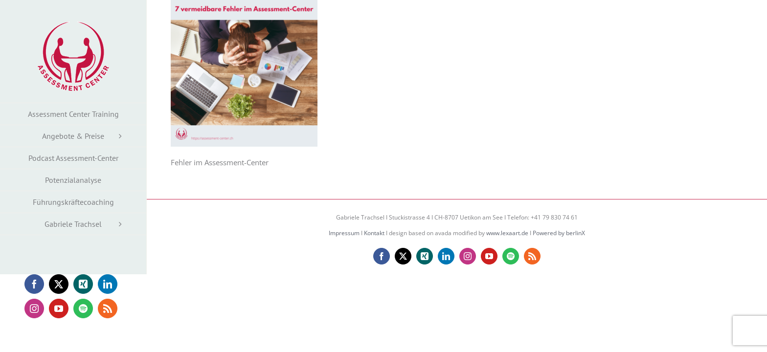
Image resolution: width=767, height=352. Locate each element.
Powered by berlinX (559, 233)
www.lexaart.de (507, 233)
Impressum (344, 233)
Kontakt (374, 233)
